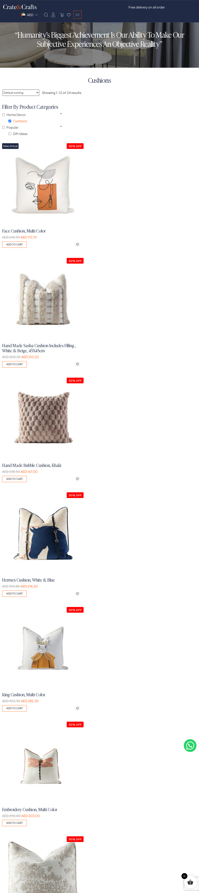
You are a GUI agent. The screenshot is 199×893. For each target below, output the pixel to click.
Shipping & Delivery (166, 804)
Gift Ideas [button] (20, 140)
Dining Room (111, 804)
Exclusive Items (113, 818)
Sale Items (109, 826)
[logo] (24, 743)
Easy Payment (162, 826)
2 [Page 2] (100, 719)
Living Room (111, 796)
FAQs (7, 826)
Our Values (10, 804)
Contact (9, 844)
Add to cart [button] (63, 191)
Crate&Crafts (14, 887)
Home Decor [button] (16, 121)
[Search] (161, 8)
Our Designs (11, 818)
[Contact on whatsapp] (190, 752)
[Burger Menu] (192, 8)
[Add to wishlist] (112, 191)
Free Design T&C (164, 818)
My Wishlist (60, 818)
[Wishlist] (184, 8)
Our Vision (10, 811)
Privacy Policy (162, 796)
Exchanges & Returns (167, 811)
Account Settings (65, 826)
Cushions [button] (20, 127)
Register (58, 804)
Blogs (7, 851)
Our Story (9, 796)
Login (56, 796)
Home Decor (111, 811)
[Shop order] (21, 93)
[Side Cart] (177, 8)
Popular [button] (13, 133)
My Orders (60, 811)
